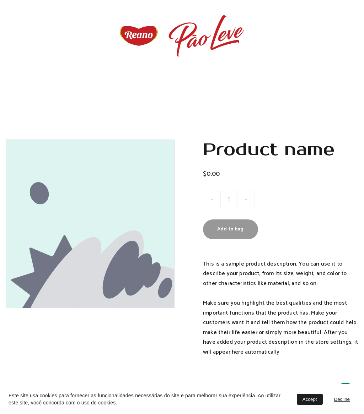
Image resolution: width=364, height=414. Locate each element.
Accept (310, 399)
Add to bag (230, 229)
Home (182, 84)
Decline (342, 399)
